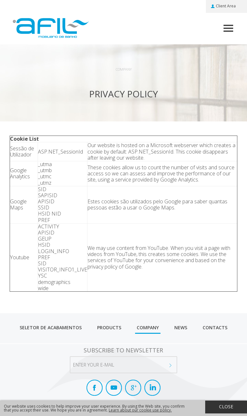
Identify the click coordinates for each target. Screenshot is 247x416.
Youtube (114, 388)
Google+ (133, 388)
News (180, 327)
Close (226, 406)
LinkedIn (152, 388)
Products (109, 327)
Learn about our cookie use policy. (140, 410)
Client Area (226, 6)
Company (148, 327)
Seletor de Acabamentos (51, 327)
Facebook (95, 388)
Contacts (215, 327)
